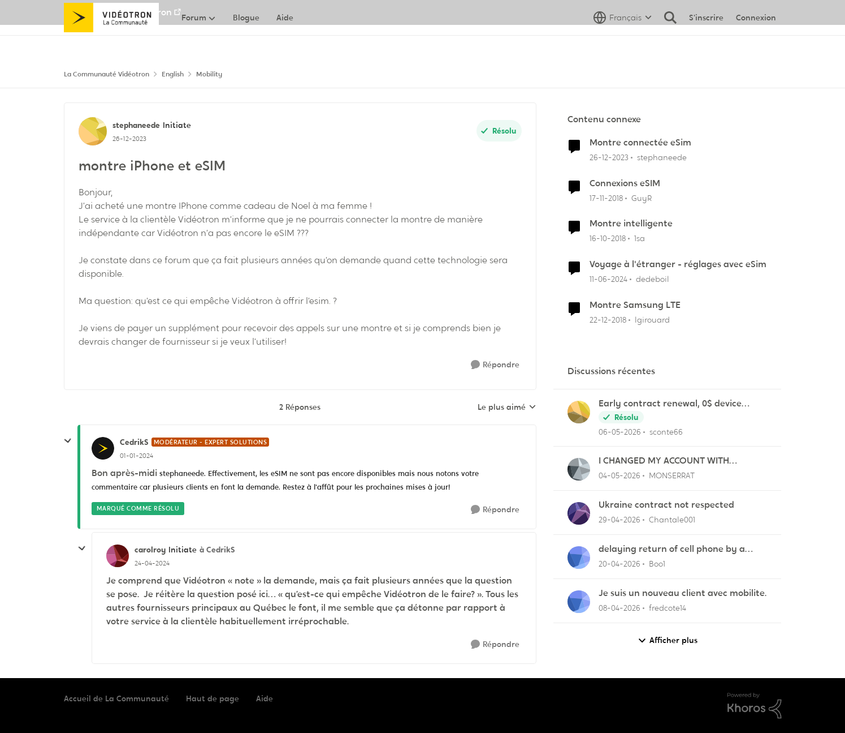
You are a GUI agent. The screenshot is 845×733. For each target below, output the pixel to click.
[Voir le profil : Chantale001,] (578, 513)
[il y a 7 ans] (606, 198)
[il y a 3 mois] (619, 520)
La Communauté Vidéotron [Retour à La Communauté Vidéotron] (106, 74)
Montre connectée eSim (640, 142)
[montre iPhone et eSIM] (136, 456)
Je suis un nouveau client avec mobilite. (682, 593)
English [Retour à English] (173, 74)
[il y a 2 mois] (620, 432)
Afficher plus (667, 640)
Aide (264, 698)
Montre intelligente (631, 223)
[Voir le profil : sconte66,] (578, 412)
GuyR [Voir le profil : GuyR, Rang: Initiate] (641, 197)
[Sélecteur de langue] (622, 42)
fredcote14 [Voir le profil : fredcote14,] (667, 608)
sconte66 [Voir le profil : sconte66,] (666, 431)
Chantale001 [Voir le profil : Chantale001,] (672, 520)
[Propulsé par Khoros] (754, 706)
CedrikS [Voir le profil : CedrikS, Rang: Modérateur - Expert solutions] (134, 442)
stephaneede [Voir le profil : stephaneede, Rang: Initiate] (136, 125)
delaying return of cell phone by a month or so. (672, 549)
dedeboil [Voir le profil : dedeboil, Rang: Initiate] (652, 279)
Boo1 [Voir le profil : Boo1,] (657, 564)
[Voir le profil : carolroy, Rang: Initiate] (117, 556)
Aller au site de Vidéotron (118, 12)
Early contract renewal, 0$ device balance (670, 404)
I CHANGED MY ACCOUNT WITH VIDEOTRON (664, 461)
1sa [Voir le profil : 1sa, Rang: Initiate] (639, 238)
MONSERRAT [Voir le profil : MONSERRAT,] (672, 475)
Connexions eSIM (625, 183)
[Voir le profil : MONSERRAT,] (578, 469)
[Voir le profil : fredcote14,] (578, 601)
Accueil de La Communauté (116, 698)
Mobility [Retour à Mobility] (209, 74)
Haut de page (212, 698)
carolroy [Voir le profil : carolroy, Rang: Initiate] (150, 550)
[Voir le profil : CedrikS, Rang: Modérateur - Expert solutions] (103, 448)
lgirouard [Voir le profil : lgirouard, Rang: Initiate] (652, 320)
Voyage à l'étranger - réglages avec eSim (678, 264)
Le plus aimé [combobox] (507, 407)
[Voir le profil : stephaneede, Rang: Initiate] (93, 131)
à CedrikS (217, 550)
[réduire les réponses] (68, 441)
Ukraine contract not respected (666, 505)
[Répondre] (495, 364)
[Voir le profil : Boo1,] (578, 557)
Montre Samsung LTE (635, 305)
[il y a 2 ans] (609, 158)
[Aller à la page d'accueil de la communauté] (111, 42)
